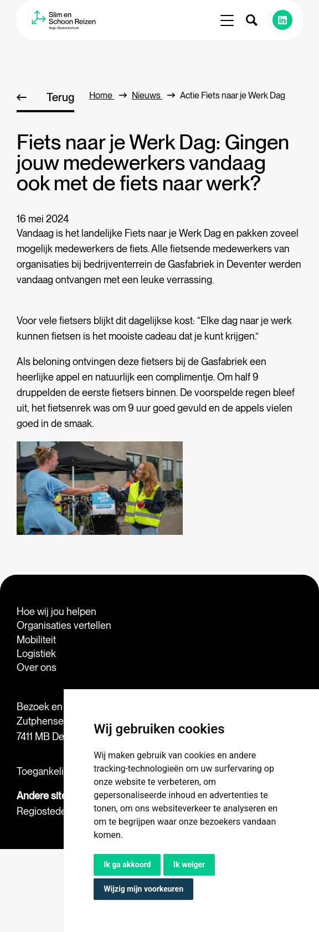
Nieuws (153, 95)
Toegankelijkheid (53, 771)
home (108, 95)
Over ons (36, 667)
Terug (60, 97)
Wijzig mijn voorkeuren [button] (143, 888)
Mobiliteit (36, 639)
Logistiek (36, 653)
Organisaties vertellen (64, 625)
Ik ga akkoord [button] (127, 864)
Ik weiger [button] (189, 864)
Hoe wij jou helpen (56, 611)
